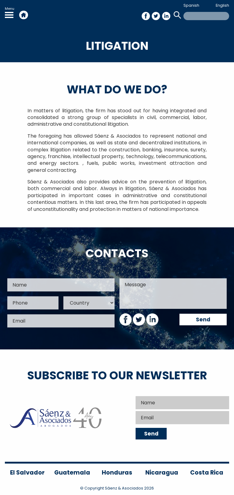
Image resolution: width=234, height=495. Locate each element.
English (222, 5)
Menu (9, 12)
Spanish (191, 5)
